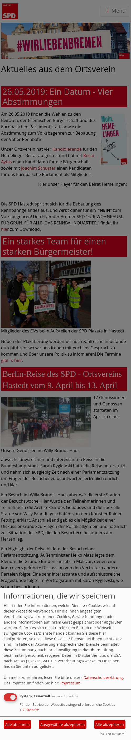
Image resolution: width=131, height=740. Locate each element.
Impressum (70, 682)
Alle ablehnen (17, 724)
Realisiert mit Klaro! (112, 734)
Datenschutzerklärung (103, 677)
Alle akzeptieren (109, 724)
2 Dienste (29, 709)
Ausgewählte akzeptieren (62, 724)
